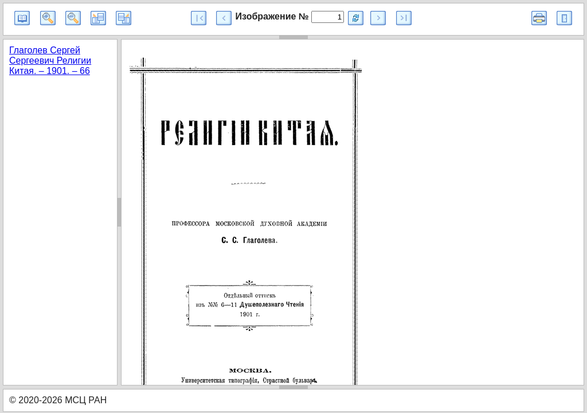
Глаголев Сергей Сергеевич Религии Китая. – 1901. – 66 (50, 60)
